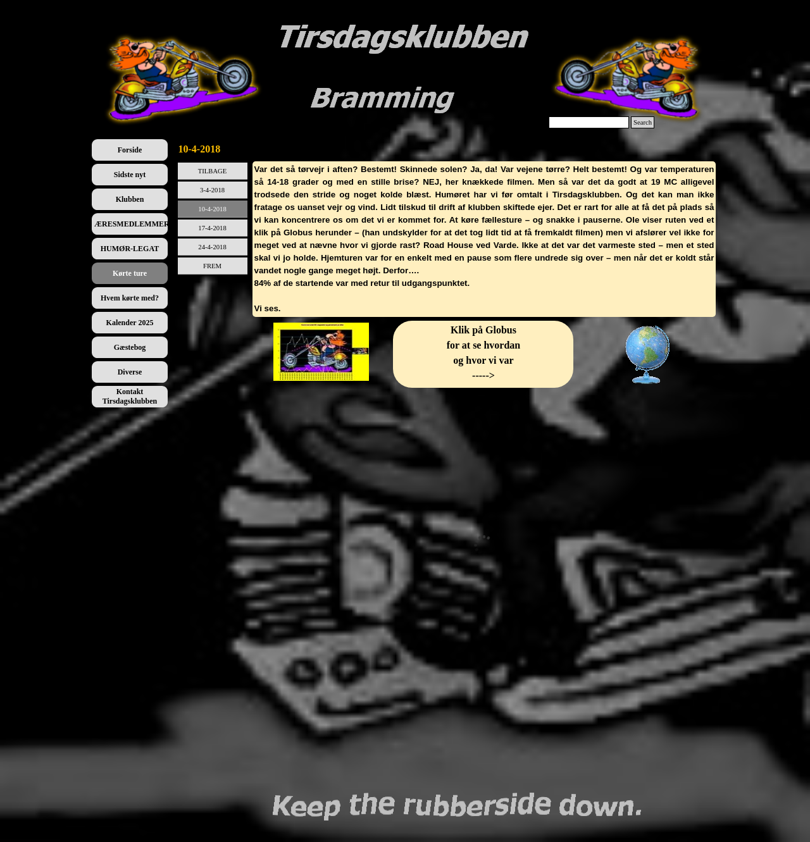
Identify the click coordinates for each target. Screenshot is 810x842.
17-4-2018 (212, 228)
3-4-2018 (212, 190)
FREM (212, 266)
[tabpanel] (484, 239)
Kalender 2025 (130, 322)
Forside (130, 149)
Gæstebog (130, 347)
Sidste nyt (130, 174)
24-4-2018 (212, 247)
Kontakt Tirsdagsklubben (130, 396)
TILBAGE (212, 171)
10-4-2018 (212, 209)
